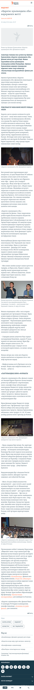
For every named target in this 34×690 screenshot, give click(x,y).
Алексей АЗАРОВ (6, 18)
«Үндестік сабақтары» (23, 579)
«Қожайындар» (16, 576)
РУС (12, 687)
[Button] (30, 26)
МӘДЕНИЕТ (5, 8)
